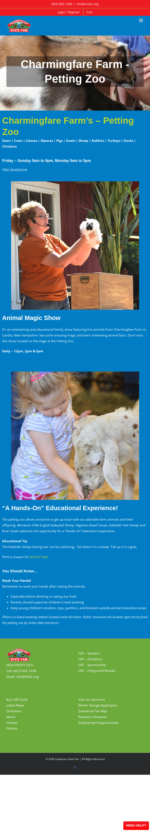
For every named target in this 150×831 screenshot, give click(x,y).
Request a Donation (92, 717)
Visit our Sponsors (91, 699)
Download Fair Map (92, 711)
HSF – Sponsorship (92, 665)
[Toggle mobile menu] (141, 20)
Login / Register (69, 12)
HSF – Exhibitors (90, 659)
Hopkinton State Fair (67, 759)
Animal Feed (39, 557)
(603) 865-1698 (61, 4)
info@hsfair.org (87, 4)
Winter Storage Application (97, 705)
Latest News (15, 705)
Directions (13, 711)
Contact (11, 722)
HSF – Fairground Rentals (96, 670)
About (10, 717)
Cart (89, 12)
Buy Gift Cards (17, 699)
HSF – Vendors (89, 653)
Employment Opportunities (98, 722)
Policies (11, 728)
